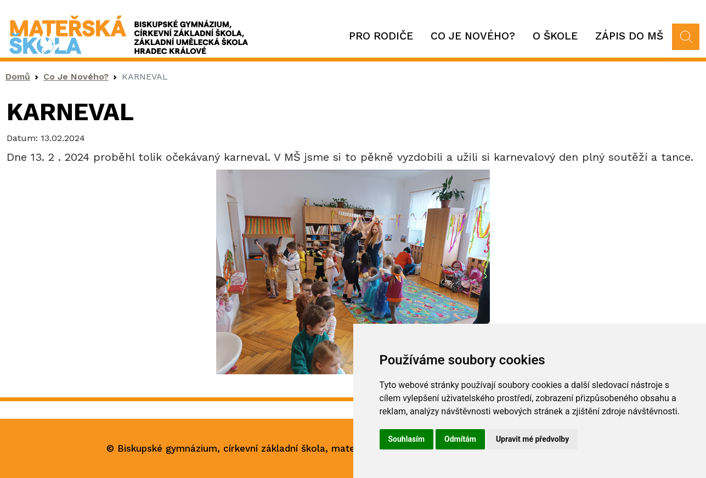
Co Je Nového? (76, 76)
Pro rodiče (381, 36)
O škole (555, 36)
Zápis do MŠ (629, 36)
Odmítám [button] (460, 439)
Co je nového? (473, 36)
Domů (17, 76)
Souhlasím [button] (406, 439)
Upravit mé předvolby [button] (532, 439)
